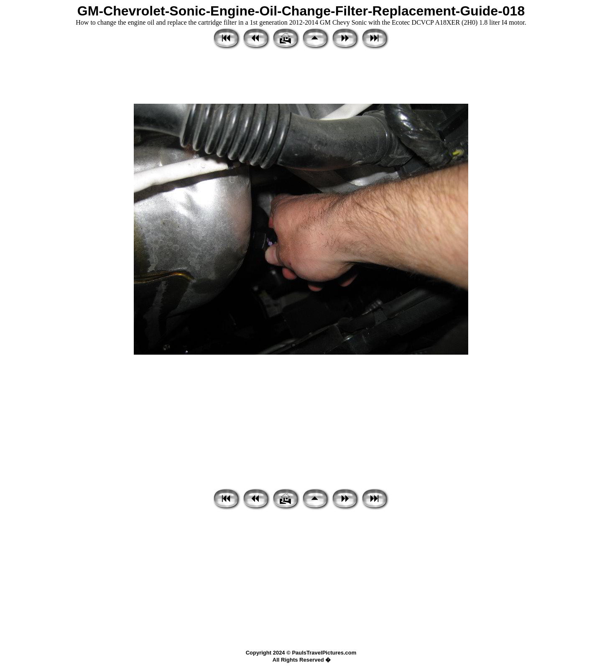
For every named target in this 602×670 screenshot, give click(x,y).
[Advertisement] (301, 77)
